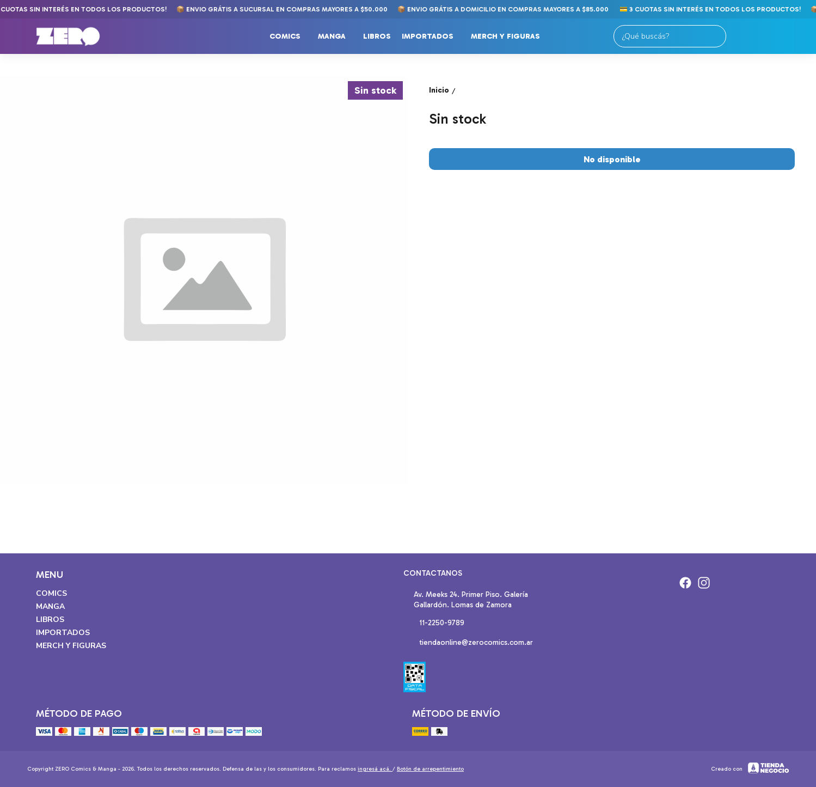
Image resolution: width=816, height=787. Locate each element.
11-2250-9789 (433, 623)
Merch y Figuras (511, 36)
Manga (337, 36)
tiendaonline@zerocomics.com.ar (468, 643)
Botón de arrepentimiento (430, 769)
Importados (433, 36)
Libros (377, 36)
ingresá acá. (375, 769)
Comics (290, 36)
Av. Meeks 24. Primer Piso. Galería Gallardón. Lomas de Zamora (465, 599)
